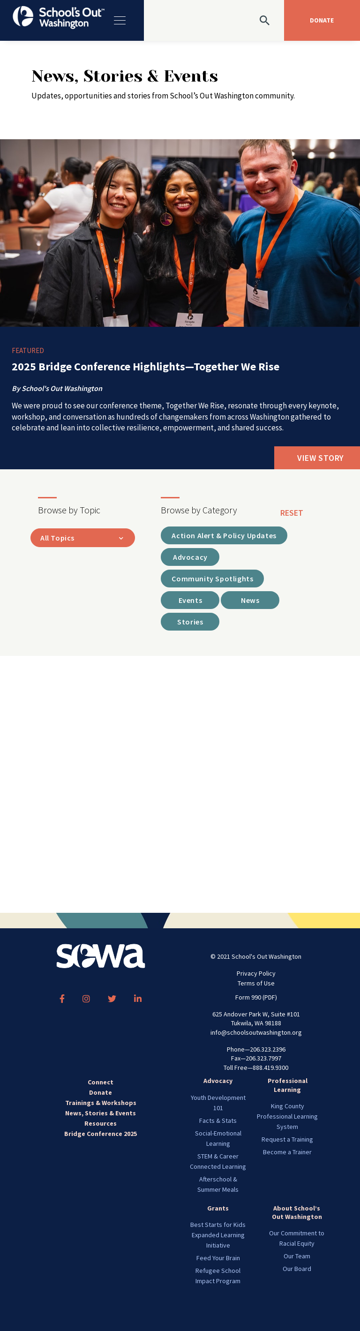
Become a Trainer (287, 1152)
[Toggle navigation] (119, 20)
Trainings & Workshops (100, 1102)
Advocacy (217, 1080)
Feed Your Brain (218, 1258)
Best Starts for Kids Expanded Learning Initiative (218, 1234)
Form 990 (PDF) (256, 997)
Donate (100, 1092)
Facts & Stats (218, 1120)
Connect (100, 1082)
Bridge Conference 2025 (100, 1133)
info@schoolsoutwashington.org (256, 1032)
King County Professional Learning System (287, 1116)
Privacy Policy (256, 973)
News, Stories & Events (100, 1113)
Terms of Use (256, 983)
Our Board (297, 1268)
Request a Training (287, 1139)
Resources (100, 1123)
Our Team (297, 1256)
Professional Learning (288, 1084)
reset (291, 512)
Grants (218, 1208)
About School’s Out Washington (297, 1212)
